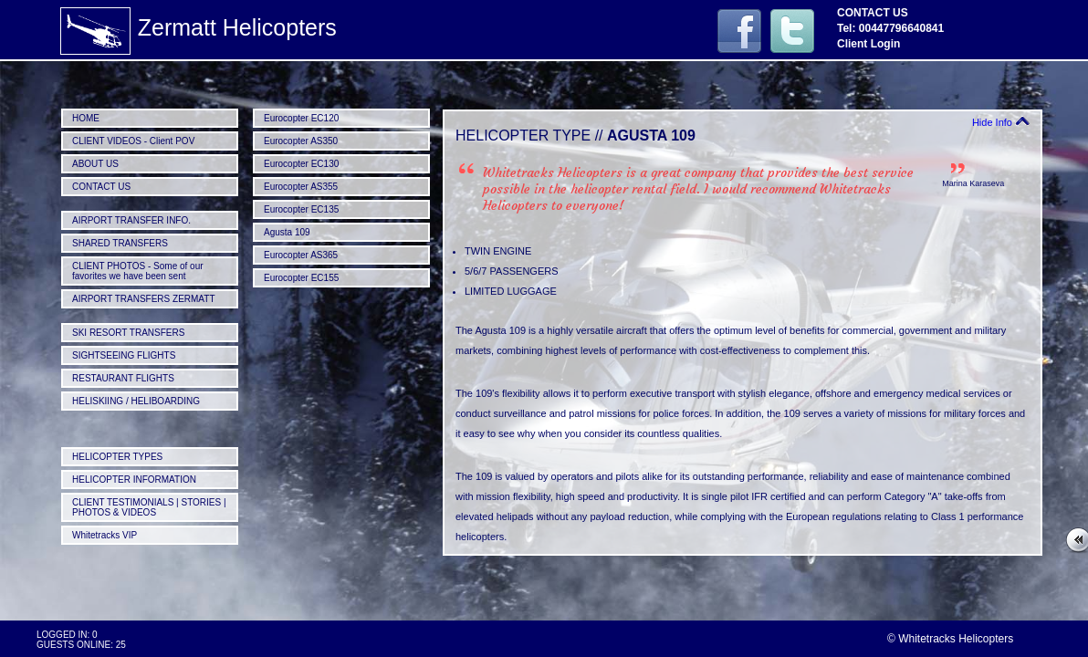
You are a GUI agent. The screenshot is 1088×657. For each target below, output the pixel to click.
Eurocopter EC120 (301, 118)
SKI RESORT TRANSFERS (128, 333)
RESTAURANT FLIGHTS (123, 378)
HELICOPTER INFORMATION (134, 479)
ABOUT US (95, 164)
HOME (85, 118)
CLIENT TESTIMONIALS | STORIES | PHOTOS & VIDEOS (149, 507)
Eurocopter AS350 (301, 141)
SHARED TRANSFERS (120, 243)
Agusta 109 (287, 232)
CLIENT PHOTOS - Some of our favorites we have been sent (138, 271)
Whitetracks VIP (104, 535)
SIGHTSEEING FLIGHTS (123, 355)
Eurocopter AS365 (301, 255)
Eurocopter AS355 (301, 187)
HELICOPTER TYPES (117, 457)
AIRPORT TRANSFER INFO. (131, 220)
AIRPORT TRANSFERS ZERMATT (143, 299)
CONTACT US (101, 187)
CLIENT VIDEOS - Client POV (133, 141)
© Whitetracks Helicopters (950, 638)
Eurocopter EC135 (301, 209)
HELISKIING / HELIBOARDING (136, 401)
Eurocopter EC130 (301, 164)
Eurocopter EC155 (301, 278)
